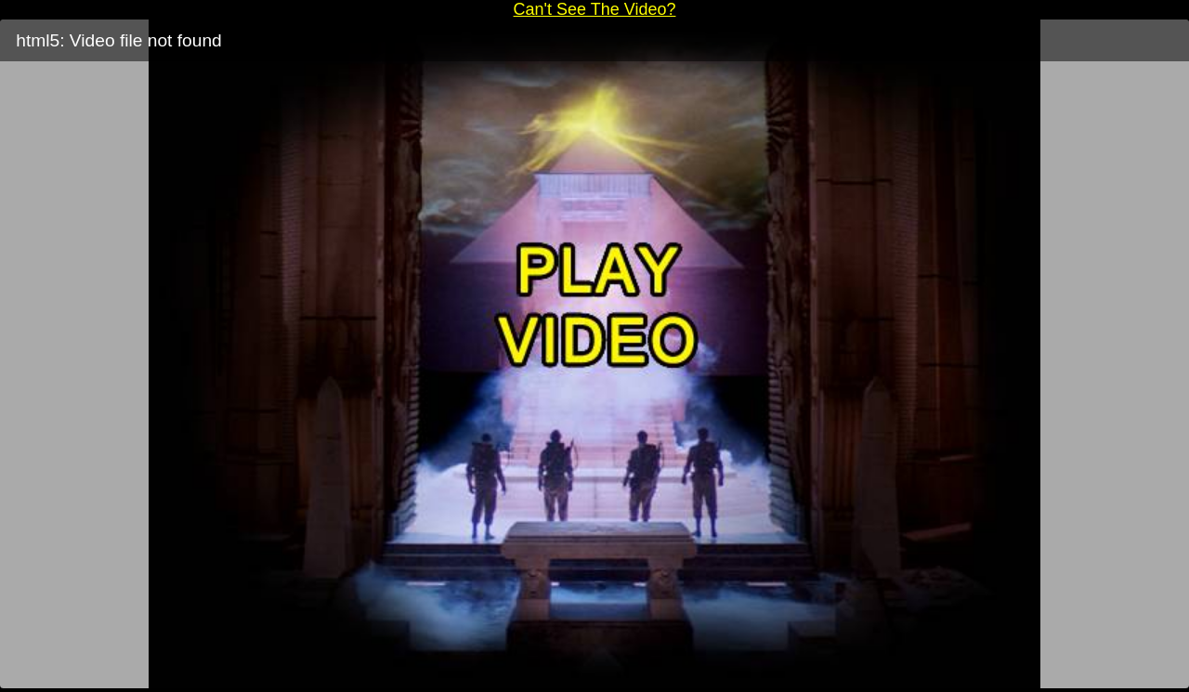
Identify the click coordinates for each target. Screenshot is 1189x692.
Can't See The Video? (595, 9)
